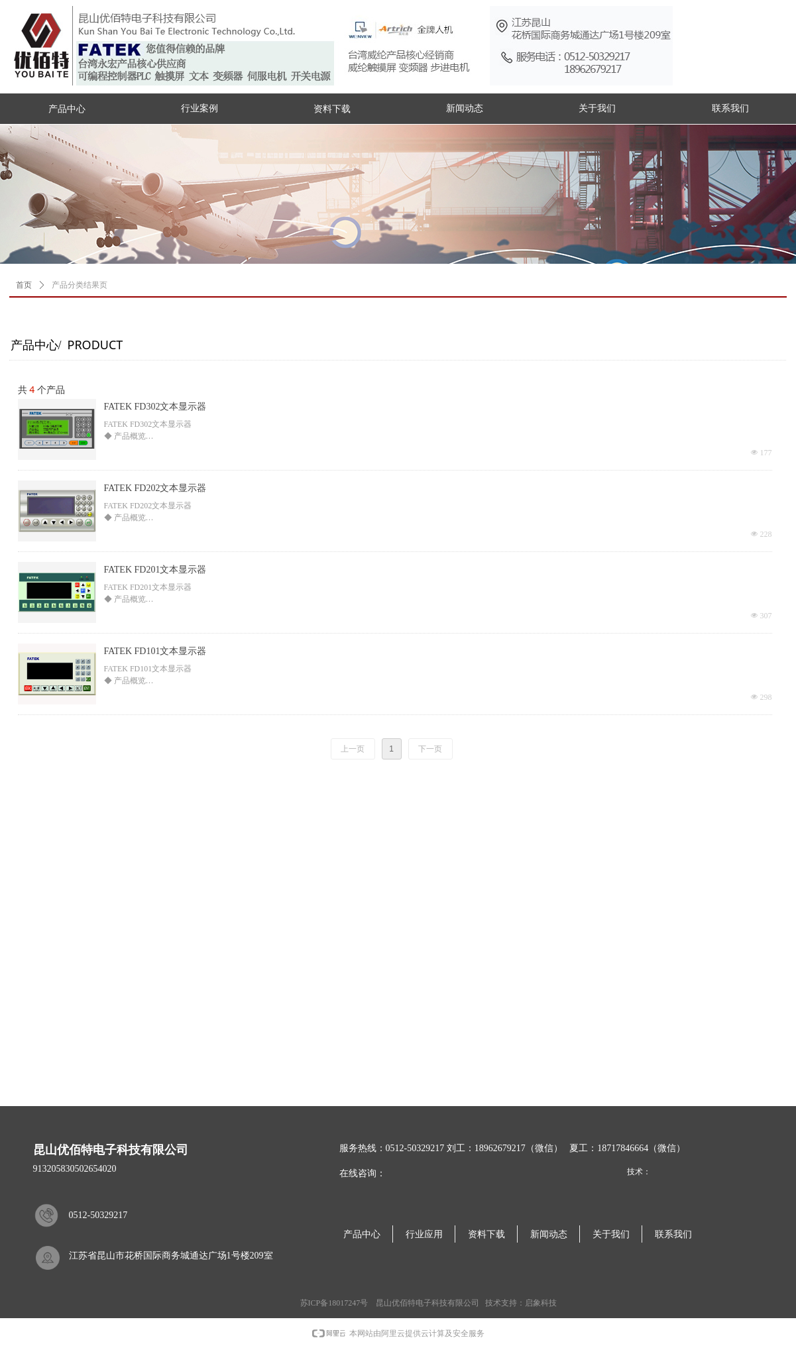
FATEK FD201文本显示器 (155, 570)
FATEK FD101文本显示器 (155, 651)
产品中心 (66, 109)
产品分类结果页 (79, 285)
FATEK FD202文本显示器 (155, 488)
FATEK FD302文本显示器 (155, 407)
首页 (24, 285)
